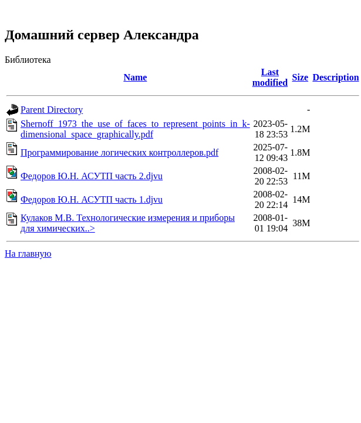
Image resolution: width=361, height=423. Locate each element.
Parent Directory (52, 110)
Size (300, 77)
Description (335, 77)
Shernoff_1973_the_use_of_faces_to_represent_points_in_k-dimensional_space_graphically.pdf (135, 129)
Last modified (270, 77)
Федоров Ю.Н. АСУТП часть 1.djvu (92, 199)
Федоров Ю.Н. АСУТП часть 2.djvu (92, 176)
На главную (28, 253)
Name (135, 77)
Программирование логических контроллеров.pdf (119, 152)
